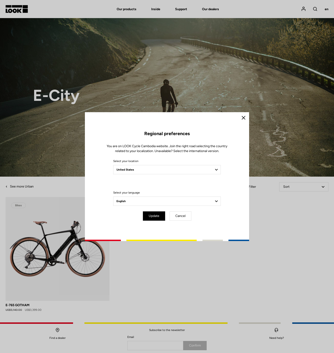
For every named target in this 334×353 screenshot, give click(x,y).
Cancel (180, 216)
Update (154, 216)
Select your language (126, 192)
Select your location (125, 161)
